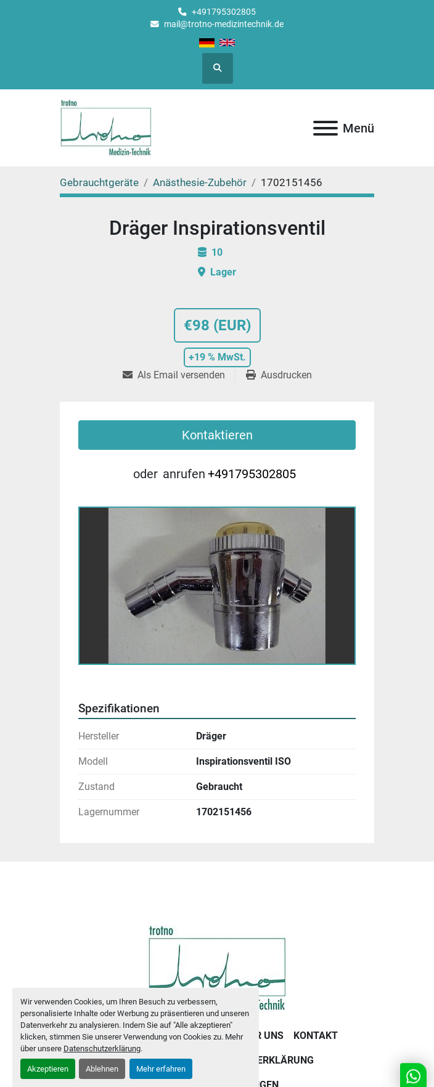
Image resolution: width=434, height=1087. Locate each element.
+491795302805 (224, 12)
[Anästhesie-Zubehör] (200, 182)
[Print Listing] (279, 375)
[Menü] (325, 128)
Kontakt (315, 1035)
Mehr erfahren (161, 1068)
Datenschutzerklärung (102, 1048)
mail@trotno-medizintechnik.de (224, 24)
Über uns (260, 1035)
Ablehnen (102, 1068)
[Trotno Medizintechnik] (217, 968)
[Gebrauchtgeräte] (99, 182)
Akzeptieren (47, 1068)
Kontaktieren (217, 435)
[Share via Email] (178, 375)
